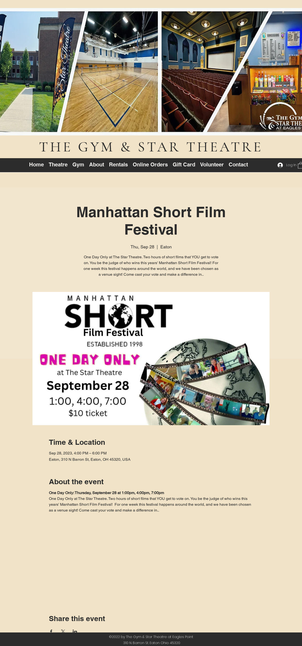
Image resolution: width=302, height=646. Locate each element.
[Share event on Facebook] (51, 631)
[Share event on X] (63, 631)
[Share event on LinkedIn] (75, 631)
